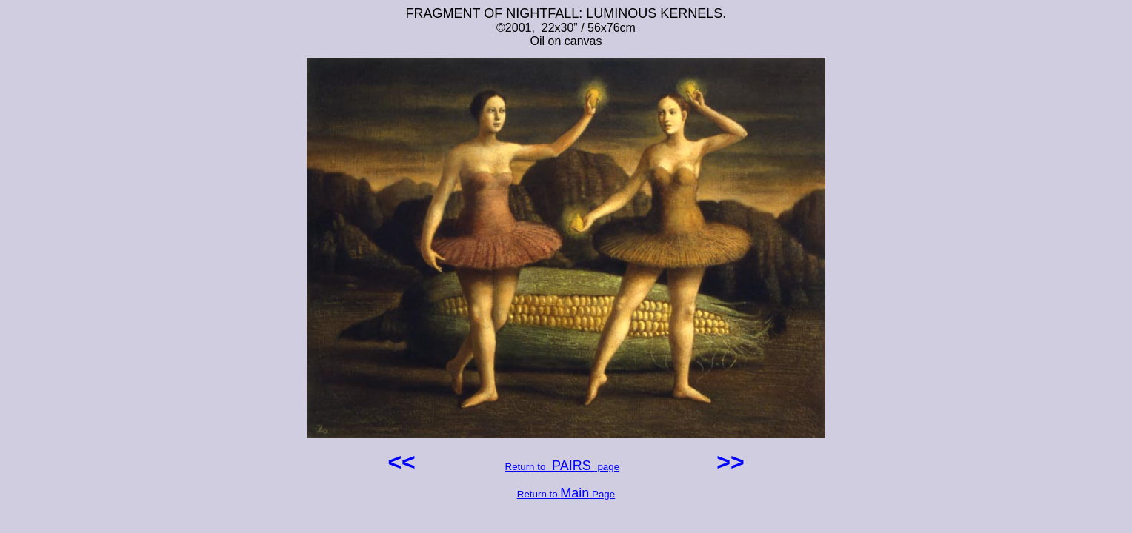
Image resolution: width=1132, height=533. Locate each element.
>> (727, 462)
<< (404, 462)
